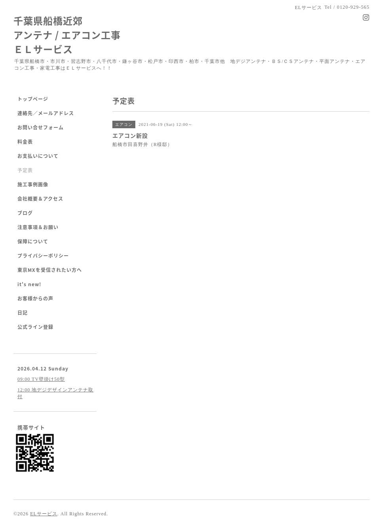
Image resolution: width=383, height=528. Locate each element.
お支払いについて (38, 156)
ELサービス (43, 514)
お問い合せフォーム (40, 127)
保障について (32, 241)
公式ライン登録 (35, 326)
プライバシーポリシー (43, 255)
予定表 (25, 170)
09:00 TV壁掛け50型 (41, 379)
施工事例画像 (32, 184)
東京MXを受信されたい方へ (49, 269)
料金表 (25, 141)
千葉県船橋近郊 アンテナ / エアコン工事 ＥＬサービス (67, 34)
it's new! (29, 284)
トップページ (32, 99)
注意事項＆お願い (38, 227)
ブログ (25, 213)
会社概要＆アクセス (40, 198)
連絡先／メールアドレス (45, 113)
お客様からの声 (35, 298)
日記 (22, 312)
